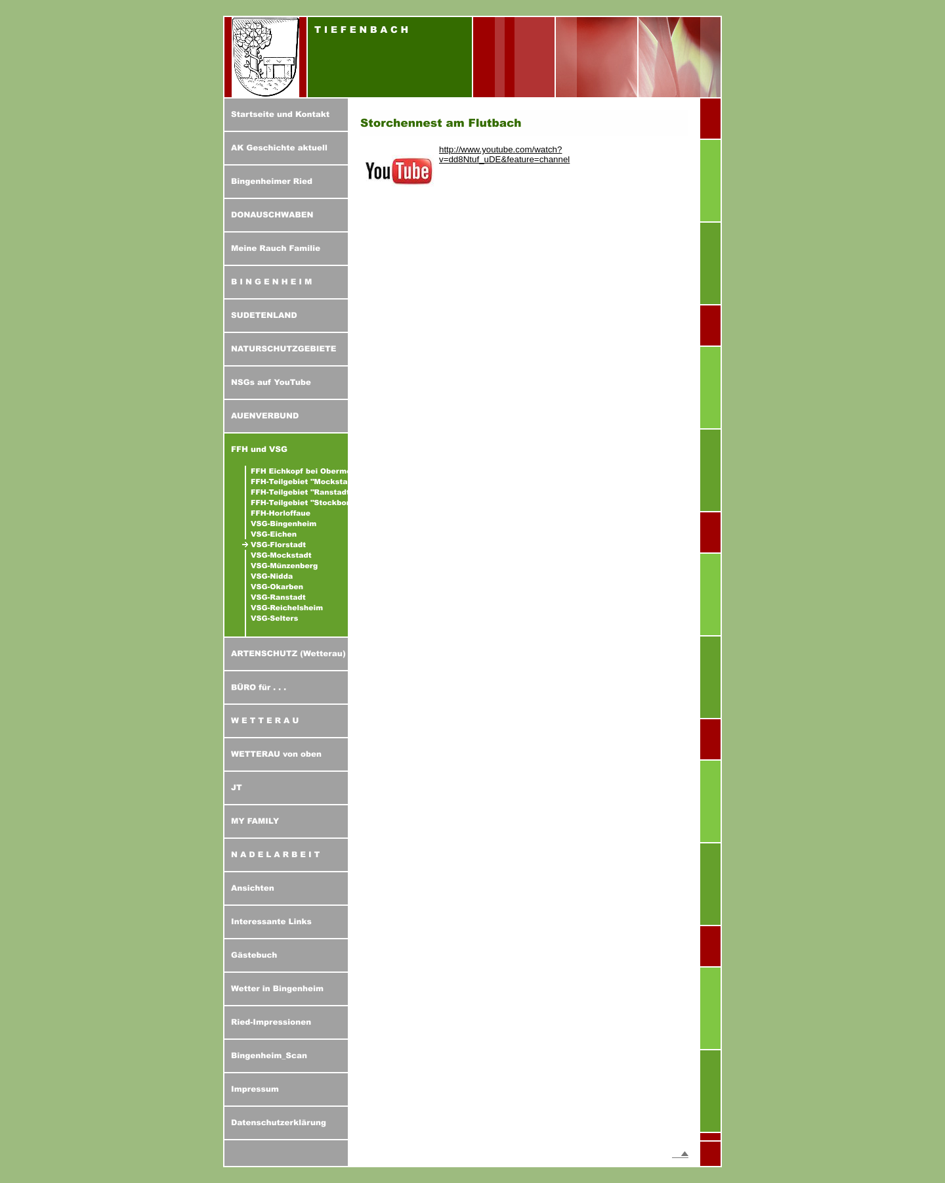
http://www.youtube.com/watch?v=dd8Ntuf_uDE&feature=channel (504, 154)
